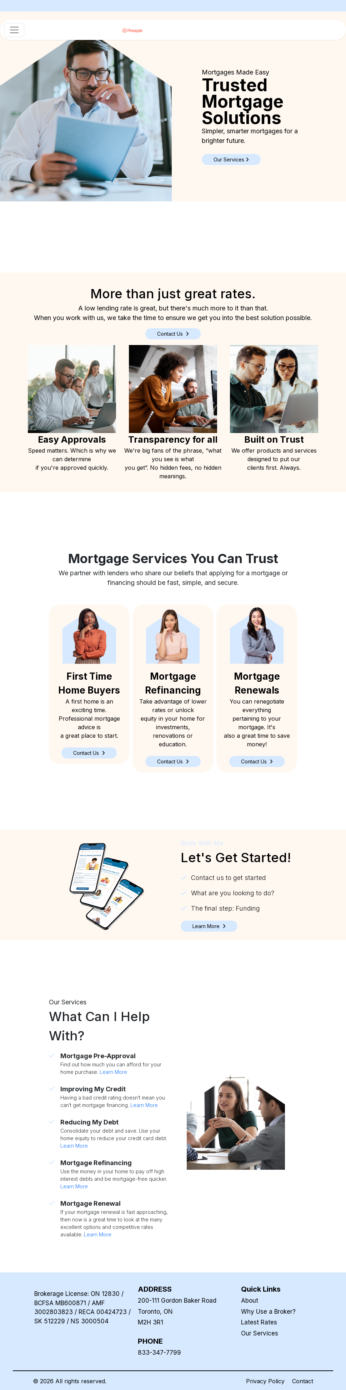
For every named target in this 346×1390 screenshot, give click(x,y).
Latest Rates (259, 1322)
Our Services (259, 1333)
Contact (302, 1381)
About (249, 1300)
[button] (89, 752)
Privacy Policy (265, 1381)
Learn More (113, 1072)
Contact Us (173, 334)
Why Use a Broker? (268, 1311)
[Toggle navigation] (14, 30)
